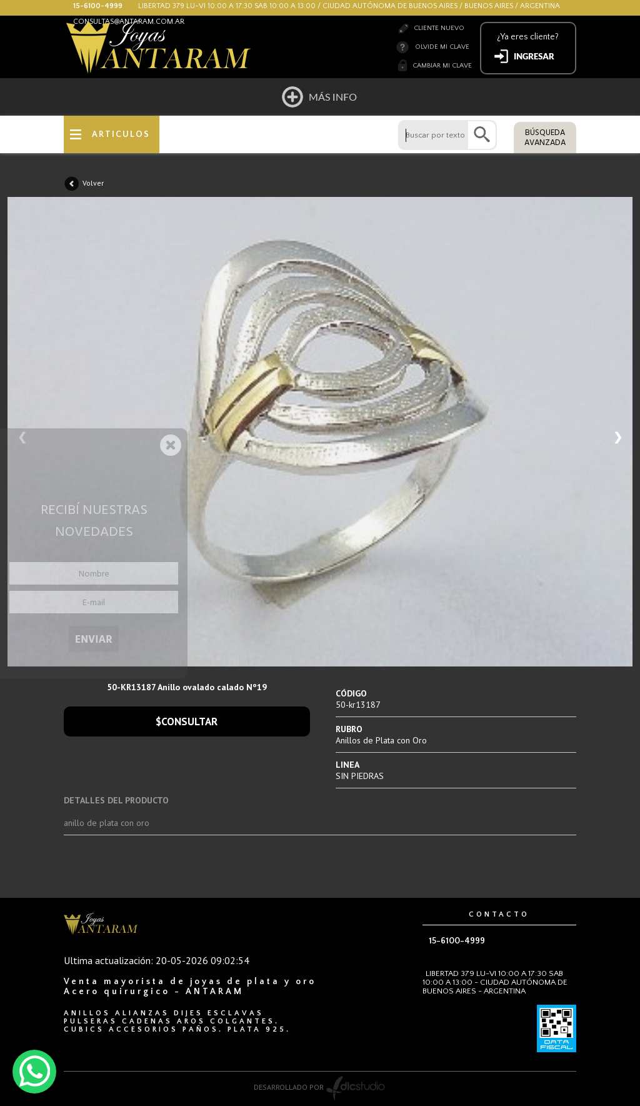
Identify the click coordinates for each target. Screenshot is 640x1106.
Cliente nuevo (439, 28)
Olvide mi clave (442, 47)
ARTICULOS (121, 134)
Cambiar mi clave (442, 65)
